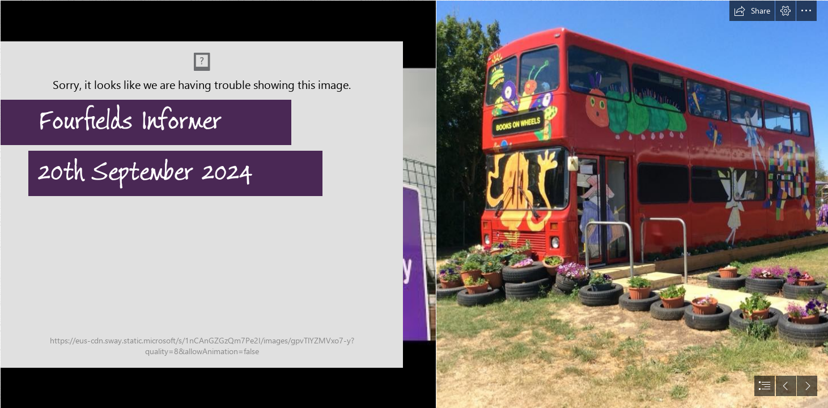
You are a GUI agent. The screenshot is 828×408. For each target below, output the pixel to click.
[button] (752, 11)
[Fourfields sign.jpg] (217, 204)
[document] (414, 204)
